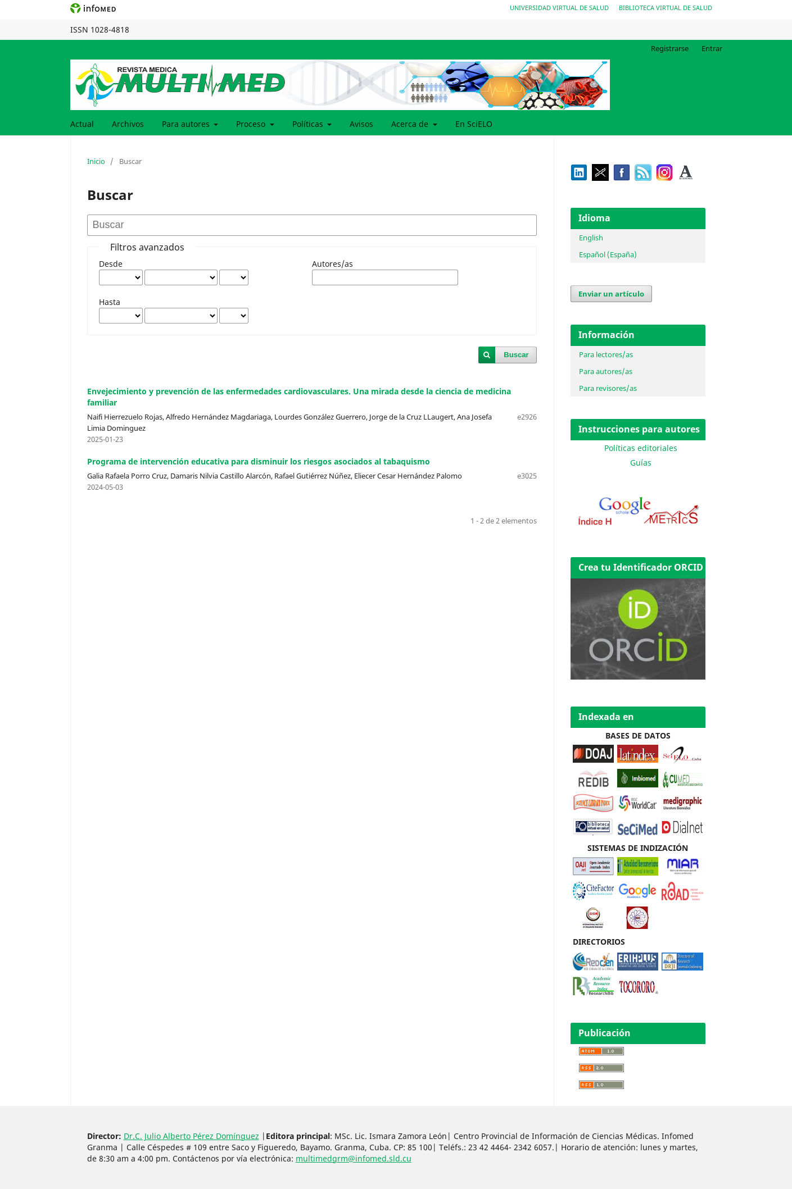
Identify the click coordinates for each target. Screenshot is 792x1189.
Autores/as (332, 263)
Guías (640, 462)
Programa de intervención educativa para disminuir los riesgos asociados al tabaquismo (258, 461)
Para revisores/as (608, 388)
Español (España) (608, 254)
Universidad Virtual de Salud (559, 7)
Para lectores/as (606, 354)
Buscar (516, 354)
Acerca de (411, 124)
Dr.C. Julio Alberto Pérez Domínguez (191, 1136)
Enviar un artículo (611, 294)
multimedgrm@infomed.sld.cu (353, 1158)
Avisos (361, 124)
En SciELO (473, 124)
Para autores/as (605, 371)
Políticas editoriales (640, 448)
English (591, 238)
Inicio (96, 161)
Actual (82, 124)
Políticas (308, 124)
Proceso (252, 124)
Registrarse (670, 48)
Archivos (128, 124)
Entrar (712, 48)
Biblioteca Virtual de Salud (665, 7)
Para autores (187, 124)
